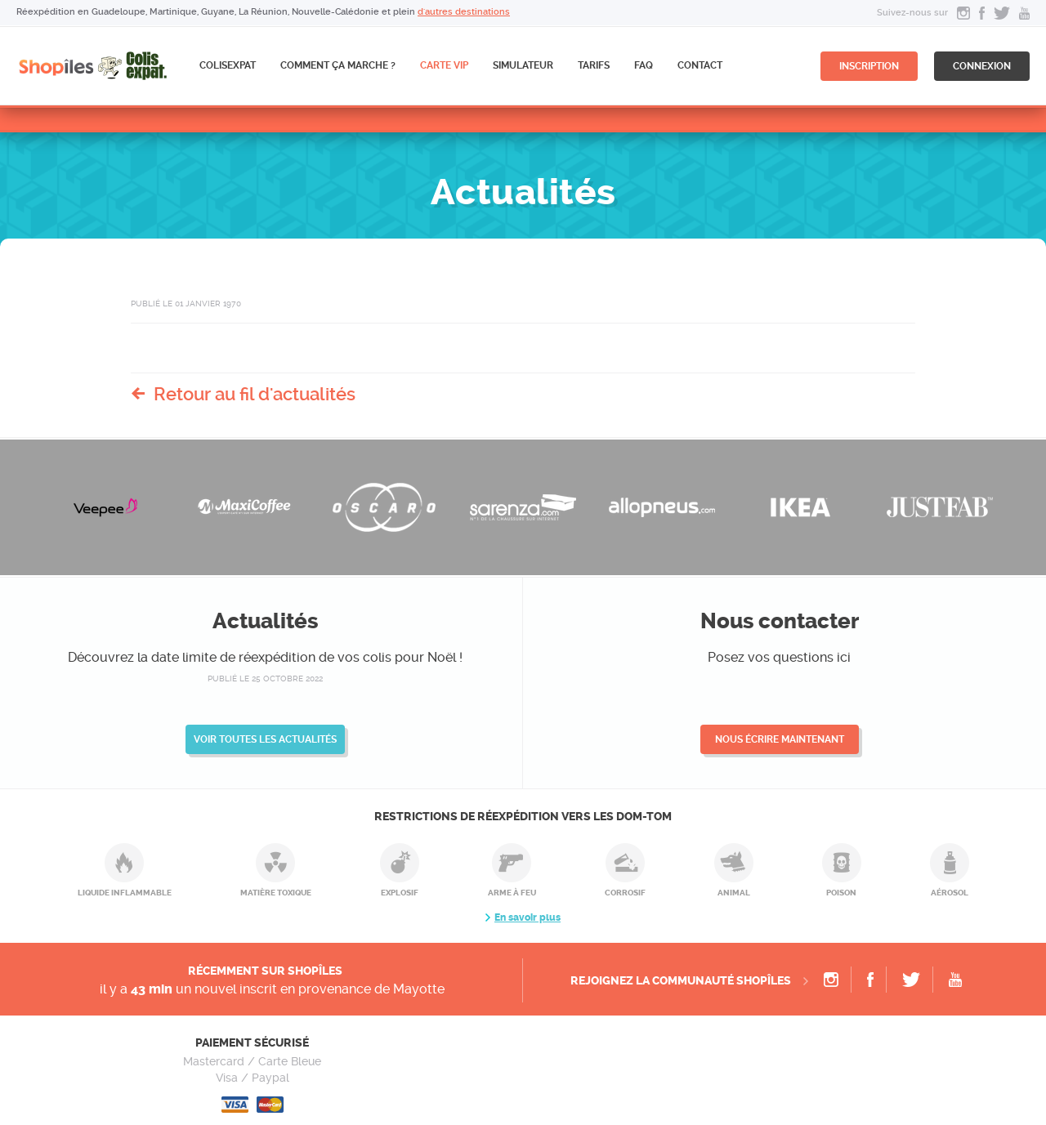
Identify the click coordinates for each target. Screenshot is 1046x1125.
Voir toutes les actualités (265, 739)
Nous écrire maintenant (779, 739)
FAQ (643, 65)
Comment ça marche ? (338, 65)
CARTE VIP (444, 65)
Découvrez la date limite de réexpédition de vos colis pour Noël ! (265, 657)
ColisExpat (227, 65)
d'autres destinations (464, 12)
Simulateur (523, 65)
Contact (699, 65)
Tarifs (594, 65)
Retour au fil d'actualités (254, 393)
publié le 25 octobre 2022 (265, 678)
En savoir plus (527, 917)
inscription (869, 66)
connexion (982, 66)
